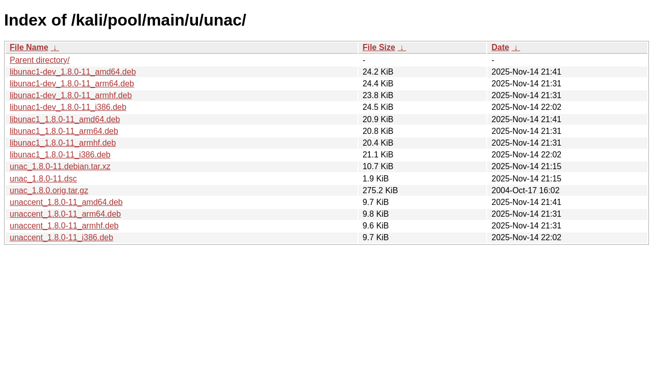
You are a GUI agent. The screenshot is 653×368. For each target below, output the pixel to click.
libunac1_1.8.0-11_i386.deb (60, 154)
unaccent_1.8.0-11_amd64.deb (66, 202)
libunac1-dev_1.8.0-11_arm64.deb (72, 83)
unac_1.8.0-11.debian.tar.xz (60, 166)
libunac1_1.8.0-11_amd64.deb (65, 119)
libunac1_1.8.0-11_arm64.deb (64, 131)
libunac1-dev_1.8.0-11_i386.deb (68, 107)
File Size (379, 47)
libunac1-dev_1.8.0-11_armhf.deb (71, 95)
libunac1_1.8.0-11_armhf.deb (63, 143)
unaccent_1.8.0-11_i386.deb (61, 237)
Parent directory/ (39, 60)
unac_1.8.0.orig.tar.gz (49, 190)
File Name (29, 47)
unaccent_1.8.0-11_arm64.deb (65, 214)
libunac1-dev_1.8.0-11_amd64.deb (73, 71)
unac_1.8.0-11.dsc (43, 178)
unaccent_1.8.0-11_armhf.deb (64, 225)
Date (500, 47)
